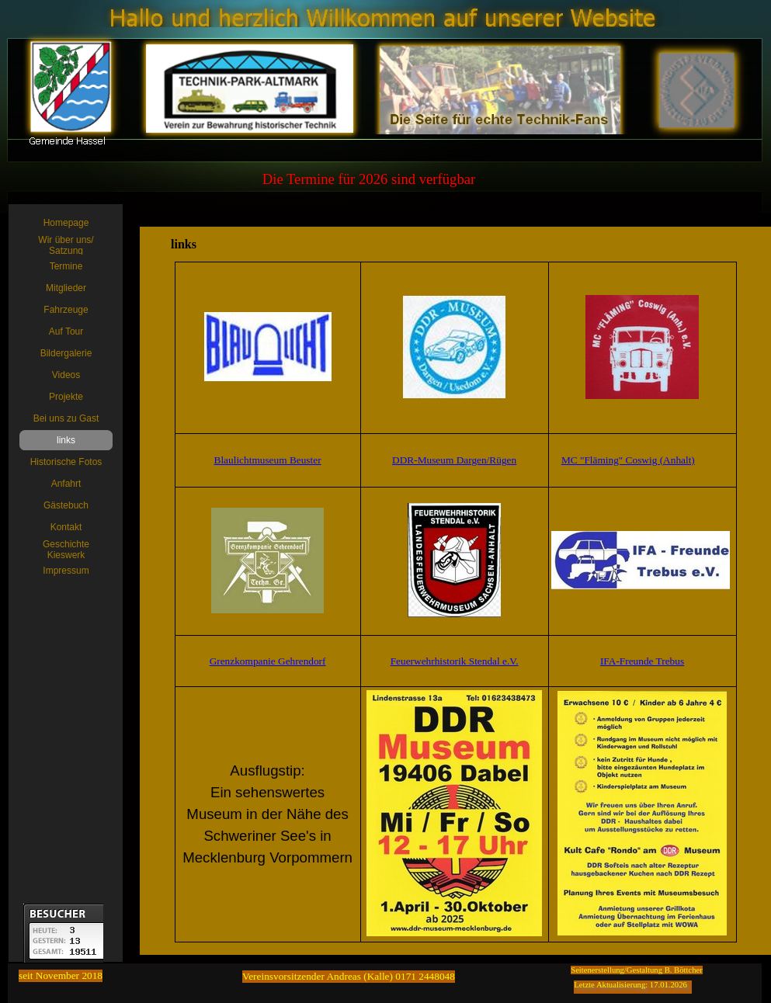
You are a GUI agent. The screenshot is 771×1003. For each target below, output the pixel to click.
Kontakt (66, 527)
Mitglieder (66, 288)
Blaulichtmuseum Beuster (267, 460)
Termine (66, 266)
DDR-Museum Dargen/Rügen (454, 460)
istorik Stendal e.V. (478, 661)
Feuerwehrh (415, 661)
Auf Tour (66, 331)
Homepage (66, 222)
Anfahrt (66, 483)
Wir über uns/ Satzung (65, 245)
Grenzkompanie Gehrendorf (268, 661)
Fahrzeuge (65, 309)
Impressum (66, 570)
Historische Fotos (66, 461)
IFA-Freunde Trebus (642, 661)
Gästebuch (66, 505)
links (66, 440)
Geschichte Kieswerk (66, 549)
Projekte (66, 396)
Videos (66, 375)
